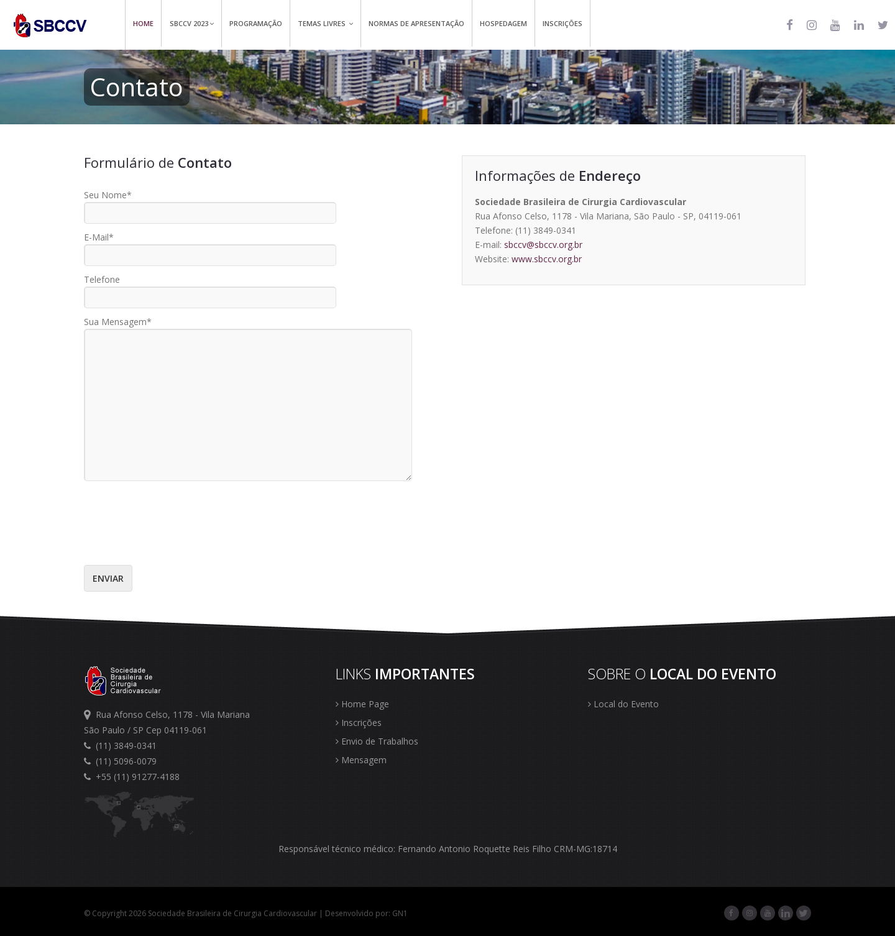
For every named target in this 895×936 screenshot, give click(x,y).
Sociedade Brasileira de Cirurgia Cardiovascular (232, 913)
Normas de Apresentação (416, 23)
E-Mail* (99, 237)
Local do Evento (623, 704)
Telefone (102, 279)
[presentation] (178, 517)
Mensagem (361, 760)
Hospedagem (503, 23)
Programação (255, 23)
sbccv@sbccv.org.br (543, 244)
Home (143, 23)
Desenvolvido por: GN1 (366, 913)
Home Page (362, 704)
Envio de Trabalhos (377, 741)
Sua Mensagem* (118, 322)
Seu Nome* (108, 195)
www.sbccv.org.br (547, 259)
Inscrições (562, 23)
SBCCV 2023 (192, 23)
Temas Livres (325, 23)
